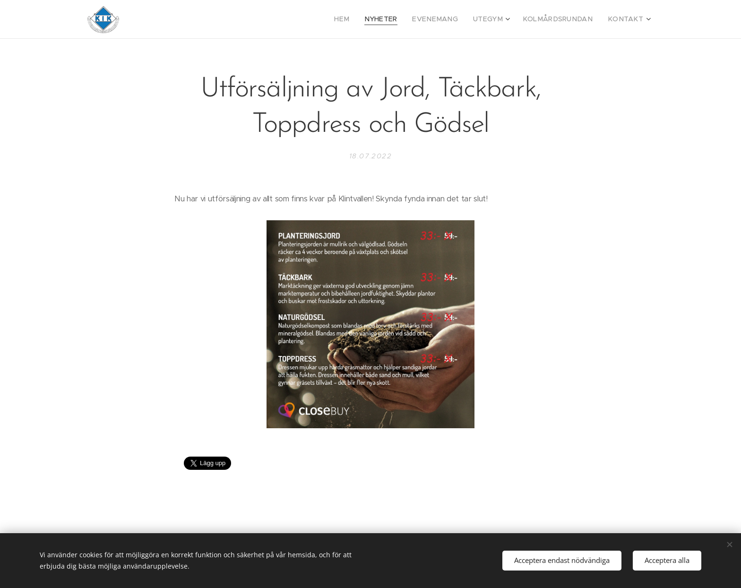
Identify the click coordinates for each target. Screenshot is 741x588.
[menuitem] (366, 19)
